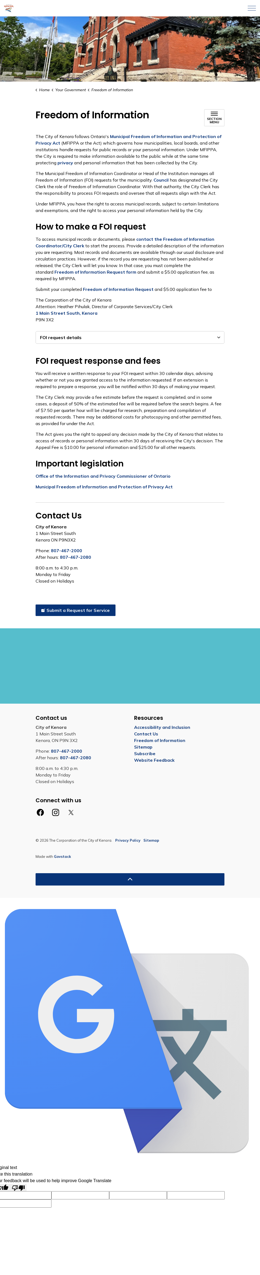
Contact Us (146, 734)
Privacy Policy (127, 840)
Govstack (62, 856)
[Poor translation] (18, 1187)
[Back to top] (130, 879)
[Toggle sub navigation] (214, 117)
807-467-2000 (66, 550)
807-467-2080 (75, 557)
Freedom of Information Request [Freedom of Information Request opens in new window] (118, 289)
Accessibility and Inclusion (162, 727)
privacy (65, 162)
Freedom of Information (159, 740)
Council (161, 180)
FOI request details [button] (61, 337)
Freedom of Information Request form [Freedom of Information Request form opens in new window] (95, 272)
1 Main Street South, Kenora (67, 313)
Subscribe (144, 753)
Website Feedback (154, 760)
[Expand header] (252, 8)
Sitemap (143, 747)
